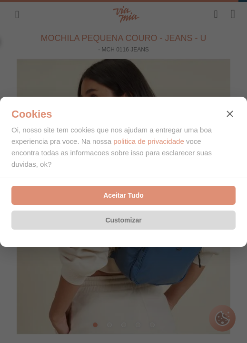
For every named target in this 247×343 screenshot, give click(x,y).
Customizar (123, 220)
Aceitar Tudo (123, 195)
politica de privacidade (148, 141)
